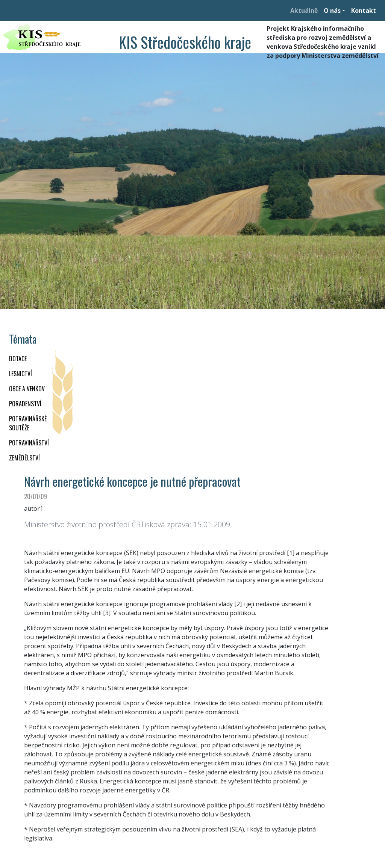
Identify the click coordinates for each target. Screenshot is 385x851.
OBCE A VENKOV (27, 388)
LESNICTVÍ (20, 373)
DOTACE (18, 358)
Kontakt (363, 10)
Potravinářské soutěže (28, 423)
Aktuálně (304, 10)
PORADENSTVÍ (25, 403)
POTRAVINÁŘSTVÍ (29, 442)
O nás (332, 10)
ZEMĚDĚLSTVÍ (24, 457)
